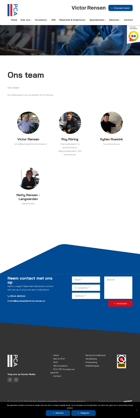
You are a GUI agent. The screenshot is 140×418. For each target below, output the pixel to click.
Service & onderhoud (95, 355)
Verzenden (122, 303)
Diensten (114, 19)
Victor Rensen (30, 401)
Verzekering (91, 358)
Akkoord (59, 413)
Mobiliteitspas (92, 365)
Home (14, 19)
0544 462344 (16, 296)
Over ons (25, 19)
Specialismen (97, 19)
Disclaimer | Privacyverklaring (72, 401)
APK (53, 19)
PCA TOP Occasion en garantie (62, 371)
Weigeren (84, 413)
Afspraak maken (122, 8)
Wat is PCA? (59, 358)
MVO (55, 362)
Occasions (41, 19)
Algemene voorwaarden (48, 401)
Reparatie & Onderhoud (72, 19)
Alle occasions (60, 365)
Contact (128, 19)
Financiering (91, 362)
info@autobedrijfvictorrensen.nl (26, 301)
